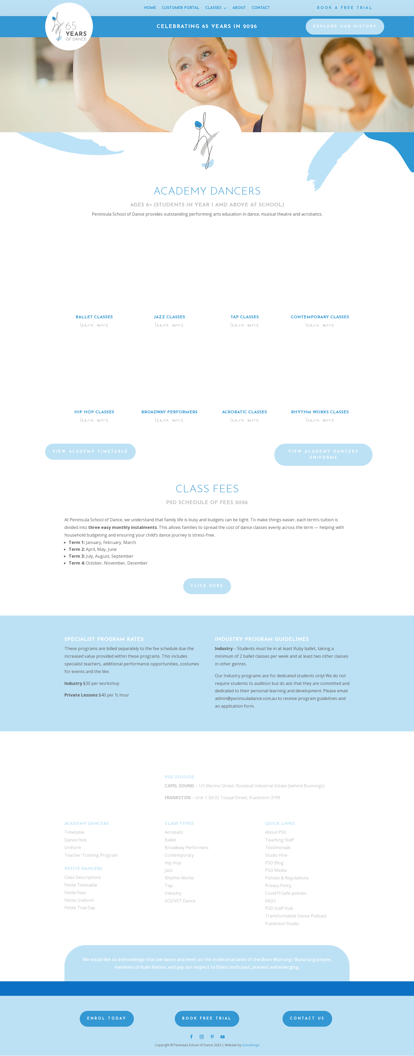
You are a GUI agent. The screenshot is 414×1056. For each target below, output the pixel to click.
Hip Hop (173, 863)
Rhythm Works (179, 878)
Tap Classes (244, 317)
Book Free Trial (207, 1019)
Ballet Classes (94, 317)
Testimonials (278, 848)
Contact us (307, 1019)
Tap (169, 886)
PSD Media (275, 870)
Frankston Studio (282, 924)
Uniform (72, 848)
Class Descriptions (82, 877)
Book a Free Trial (345, 8)
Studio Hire (276, 855)
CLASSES (213, 8)
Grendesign (251, 1045)
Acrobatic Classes (244, 412)
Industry (173, 893)
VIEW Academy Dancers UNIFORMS (323, 455)
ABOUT (239, 8)
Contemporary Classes (320, 317)
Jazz (169, 870)
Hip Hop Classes (94, 412)
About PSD (275, 832)
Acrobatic (174, 832)
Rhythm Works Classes (320, 412)
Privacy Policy (278, 886)
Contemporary (179, 855)
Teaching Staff (279, 840)
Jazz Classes (169, 317)
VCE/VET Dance (180, 901)
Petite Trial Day (79, 908)
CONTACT (261, 8)
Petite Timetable (80, 885)
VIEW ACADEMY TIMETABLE (90, 452)
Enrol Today (106, 1019)
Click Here (207, 586)
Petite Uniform (79, 900)
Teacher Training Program (91, 855)
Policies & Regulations (287, 878)
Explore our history (345, 27)
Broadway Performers (169, 412)
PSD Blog (274, 863)
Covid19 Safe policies (285, 893)
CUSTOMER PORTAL (180, 8)
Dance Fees (75, 840)
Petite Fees (75, 893)
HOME (150, 8)
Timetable (74, 832)
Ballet (170, 840)
